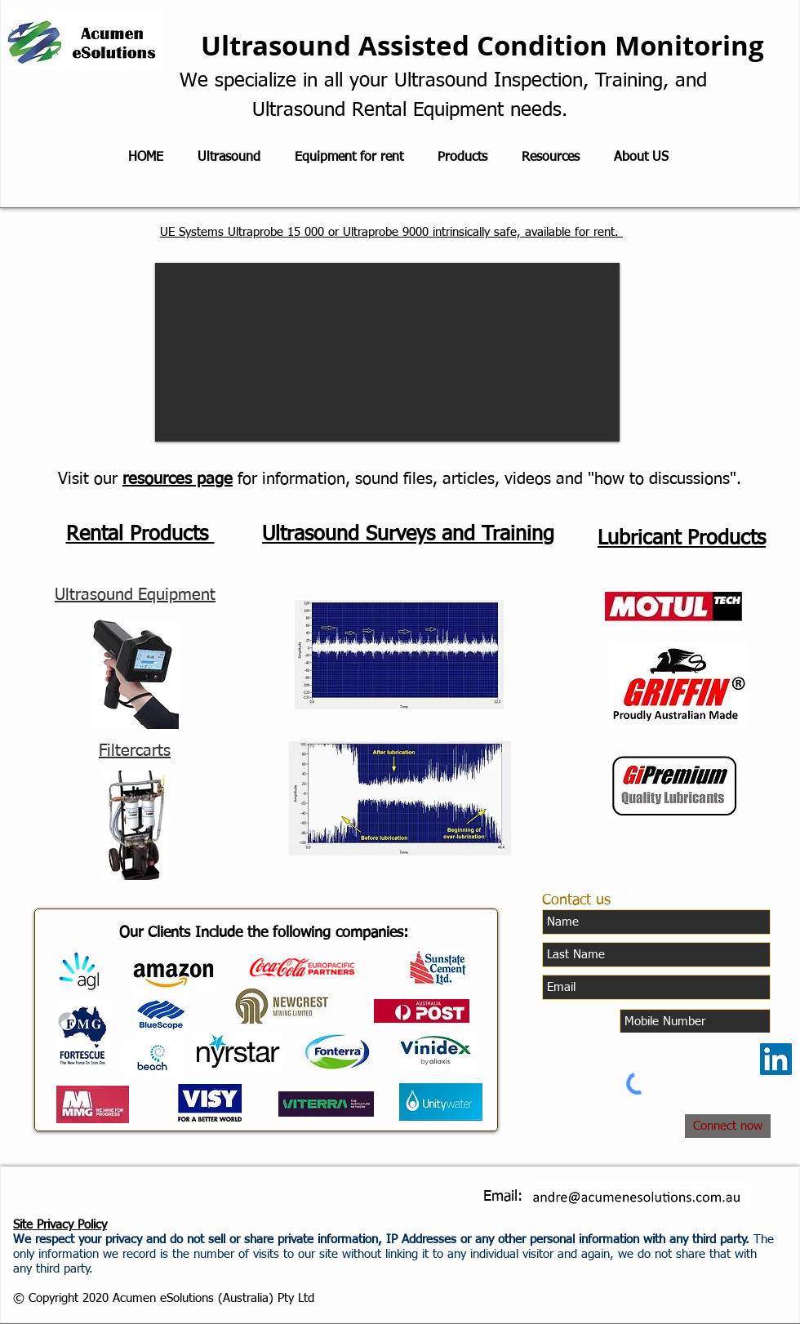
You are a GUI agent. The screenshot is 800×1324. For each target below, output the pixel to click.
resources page (177, 479)
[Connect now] (728, 1126)
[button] (387, 352)
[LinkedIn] (776, 1059)
